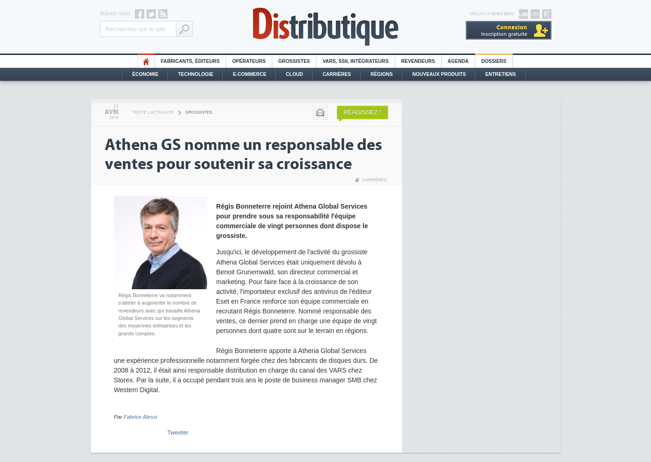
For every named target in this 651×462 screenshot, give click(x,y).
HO (146, 61)
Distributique (326, 27)
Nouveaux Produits (439, 74)
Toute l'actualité (153, 112)
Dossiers (493, 61)
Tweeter (178, 432)
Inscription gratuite (504, 30)
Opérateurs (249, 61)
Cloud (294, 74)
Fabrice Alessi (140, 417)
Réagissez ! (362, 112)
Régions (381, 74)
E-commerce (249, 74)
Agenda (458, 61)
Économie (145, 74)
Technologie (195, 74)
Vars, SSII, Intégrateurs (355, 61)
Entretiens (500, 74)
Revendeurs (418, 61)
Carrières (336, 74)
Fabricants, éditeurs (190, 61)
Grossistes (294, 61)
